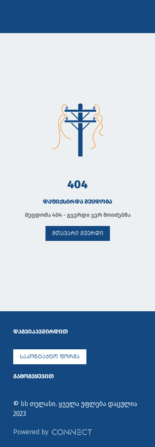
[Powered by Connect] (72, 432)
